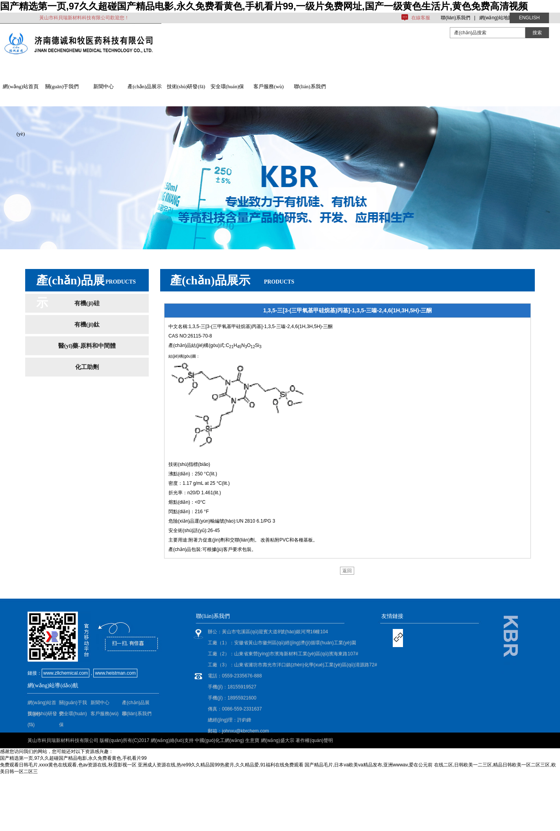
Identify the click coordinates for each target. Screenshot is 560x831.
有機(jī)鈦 (87, 324)
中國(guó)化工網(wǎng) (219, 740)
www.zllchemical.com (65, 673)
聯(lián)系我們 (455, 17)
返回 (347, 570)
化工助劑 (87, 367)
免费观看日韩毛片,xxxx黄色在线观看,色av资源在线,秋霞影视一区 (68, 765)
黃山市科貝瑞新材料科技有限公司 (63, 740)
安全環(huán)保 (227, 86)
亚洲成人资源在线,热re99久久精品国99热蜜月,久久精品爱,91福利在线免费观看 (220, 765)
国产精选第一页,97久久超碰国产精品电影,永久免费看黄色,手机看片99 (73, 758)
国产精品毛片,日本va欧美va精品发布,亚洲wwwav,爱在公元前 (368, 765)
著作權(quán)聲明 (314, 740)
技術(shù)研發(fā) (186, 86)
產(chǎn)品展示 (144, 86)
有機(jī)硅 (87, 303)
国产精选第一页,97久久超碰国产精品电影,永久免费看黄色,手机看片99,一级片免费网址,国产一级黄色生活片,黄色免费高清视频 (264, 6)
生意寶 (252, 740)
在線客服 (420, 17)
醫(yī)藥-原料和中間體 (87, 346)
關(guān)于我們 (62, 86)
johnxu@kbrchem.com (245, 731)
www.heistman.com (115, 673)
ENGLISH (529, 17)
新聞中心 (103, 86)
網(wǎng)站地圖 (496, 17)
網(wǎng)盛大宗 (277, 740)
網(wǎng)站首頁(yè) (20, 94)
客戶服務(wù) (268, 86)
